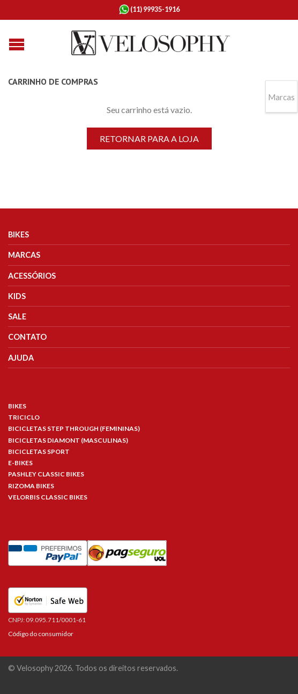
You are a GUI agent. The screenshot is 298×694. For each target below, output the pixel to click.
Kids (17, 296)
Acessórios (32, 275)
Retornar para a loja (149, 138)
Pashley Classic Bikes (46, 474)
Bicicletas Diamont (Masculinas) (68, 440)
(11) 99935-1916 (149, 9)
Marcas (24, 254)
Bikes (18, 234)
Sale (17, 316)
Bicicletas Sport (39, 451)
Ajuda (21, 357)
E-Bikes (20, 463)
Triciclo (24, 417)
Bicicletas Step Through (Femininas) (74, 428)
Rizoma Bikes (31, 486)
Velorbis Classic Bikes (47, 497)
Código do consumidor (40, 634)
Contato (27, 336)
